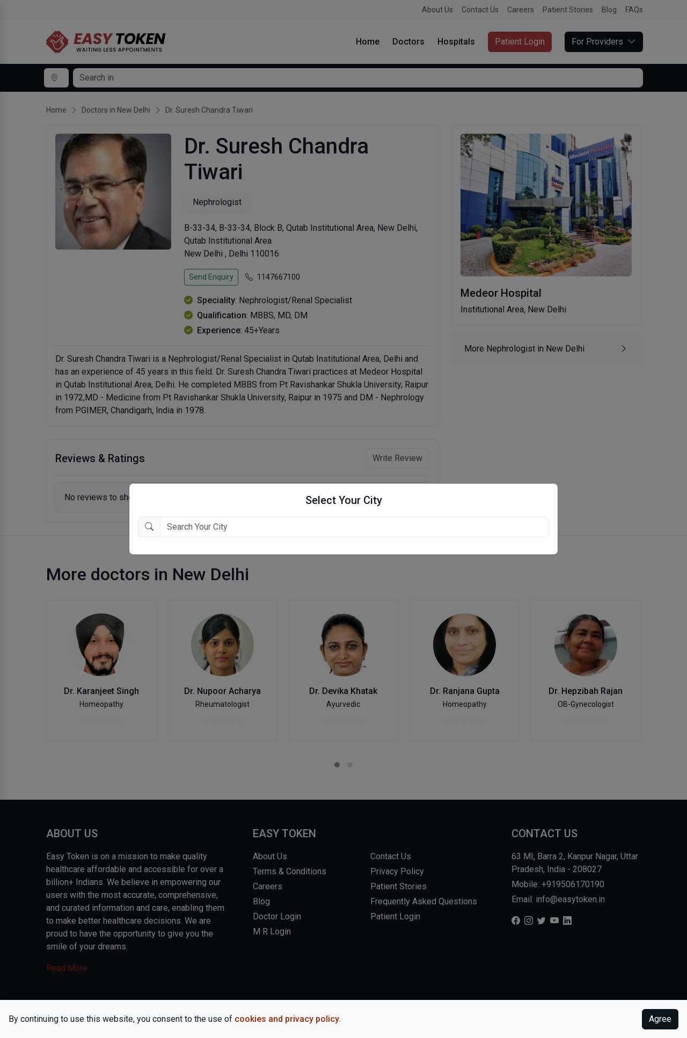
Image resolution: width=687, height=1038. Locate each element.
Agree (660, 1019)
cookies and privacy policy (287, 1019)
